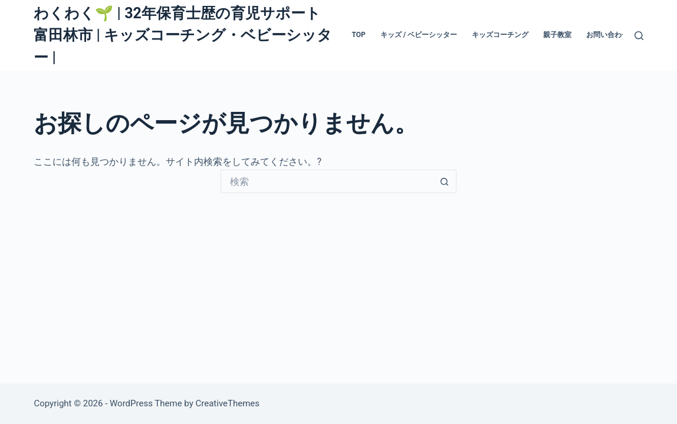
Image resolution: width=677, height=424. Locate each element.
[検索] (639, 35)
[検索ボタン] (444, 181)
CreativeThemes (228, 403)
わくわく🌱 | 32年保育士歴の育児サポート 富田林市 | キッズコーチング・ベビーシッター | (183, 35)
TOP (359, 35)
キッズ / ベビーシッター (418, 35)
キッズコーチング (500, 35)
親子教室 (557, 35)
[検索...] (327, 181)
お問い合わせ (607, 35)
